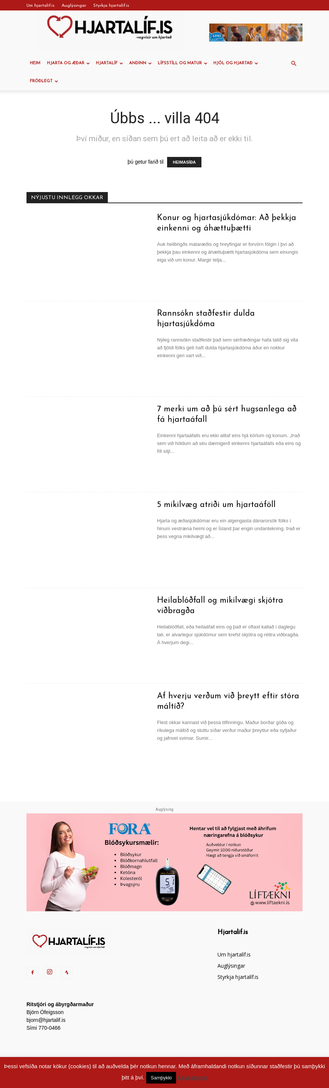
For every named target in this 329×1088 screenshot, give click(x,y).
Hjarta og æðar (68, 63)
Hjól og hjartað (235, 63)
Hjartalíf (109, 63)
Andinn (140, 63)
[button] (294, 63)
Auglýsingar (74, 5)
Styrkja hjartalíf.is (111, 5)
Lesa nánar (192, 1077)
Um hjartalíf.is (40, 5)
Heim (35, 63)
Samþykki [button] (161, 1078)
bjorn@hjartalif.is (45, 1020)
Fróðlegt (44, 81)
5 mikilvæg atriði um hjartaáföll (216, 505)
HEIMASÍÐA (184, 162)
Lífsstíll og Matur (182, 63)
